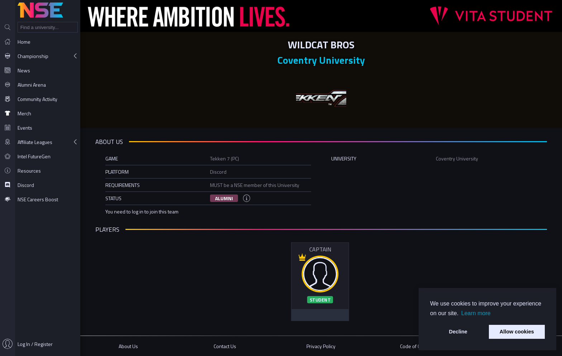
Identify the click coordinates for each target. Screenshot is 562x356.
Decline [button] (458, 332)
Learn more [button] (476, 313)
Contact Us (225, 346)
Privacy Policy (320, 346)
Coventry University (321, 60)
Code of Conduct (417, 346)
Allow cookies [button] (517, 332)
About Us (128, 346)
